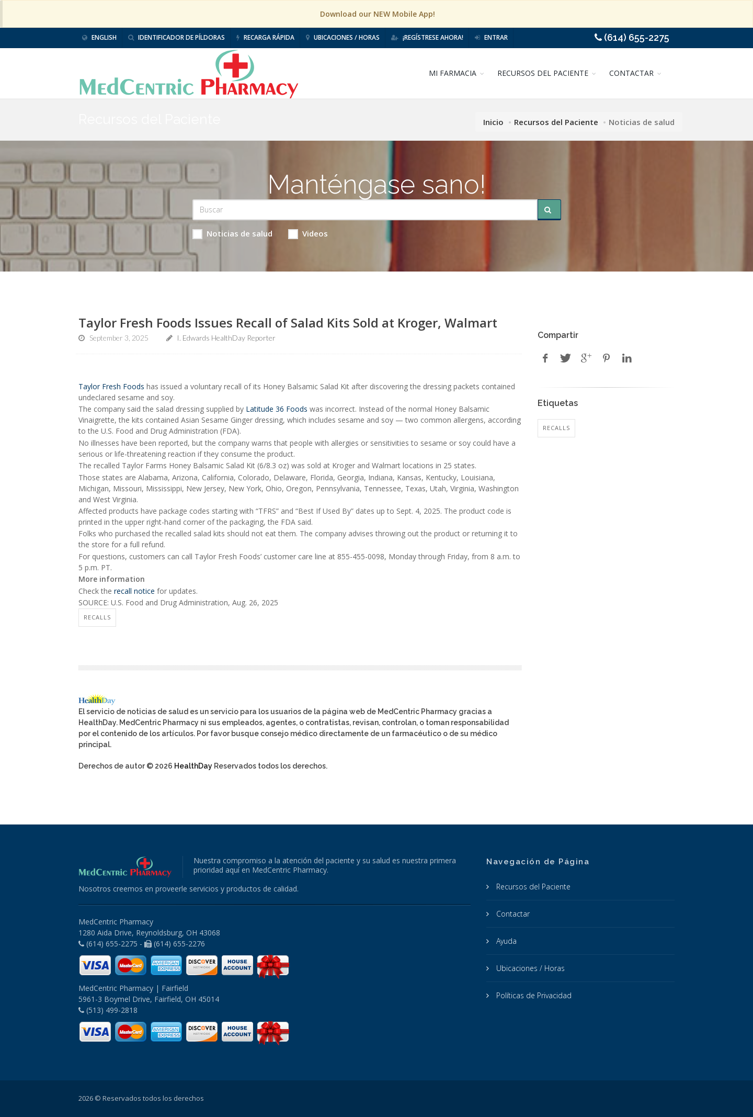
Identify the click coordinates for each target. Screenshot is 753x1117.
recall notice (134, 591)
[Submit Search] (549, 209)
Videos (308, 233)
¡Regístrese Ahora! (427, 37)
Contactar (512, 914)
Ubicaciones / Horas (343, 37)
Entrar (491, 37)
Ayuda (505, 941)
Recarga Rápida (265, 37)
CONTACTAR (631, 73)
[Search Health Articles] (365, 209)
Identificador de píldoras (176, 37)
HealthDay (193, 766)
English (99, 37)
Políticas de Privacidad (533, 995)
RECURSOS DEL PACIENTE (542, 73)
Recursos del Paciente (556, 122)
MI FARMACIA (452, 73)
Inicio (493, 122)
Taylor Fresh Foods (111, 386)
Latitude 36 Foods (276, 409)
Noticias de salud (232, 233)
